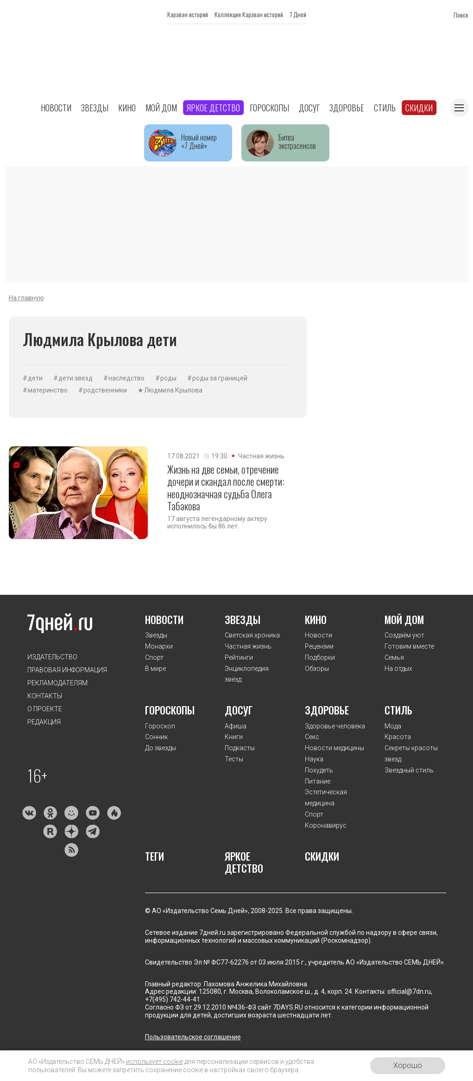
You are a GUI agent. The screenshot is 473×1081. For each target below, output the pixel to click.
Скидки (419, 108)
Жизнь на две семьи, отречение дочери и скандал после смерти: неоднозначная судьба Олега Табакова (225, 487)
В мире (155, 668)
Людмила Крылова (173, 390)
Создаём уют (404, 635)
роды (168, 378)
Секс (312, 736)
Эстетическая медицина (326, 797)
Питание (317, 781)
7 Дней (298, 14)
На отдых (398, 668)
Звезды (94, 108)
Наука (314, 759)
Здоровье (346, 108)
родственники (105, 390)
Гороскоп (160, 726)
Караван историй (187, 14)
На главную (26, 298)
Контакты (44, 696)
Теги (154, 856)
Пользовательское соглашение (193, 1037)
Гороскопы (269, 108)
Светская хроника (252, 635)
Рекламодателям (57, 683)
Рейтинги (239, 657)
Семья (394, 657)
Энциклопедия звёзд (247, 674)
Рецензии (319, 646)
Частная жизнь (261, 456)
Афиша (235, 726)
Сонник (156, 736)
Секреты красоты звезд (411, 753)
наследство (126, 378)
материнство (48, 390)
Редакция (44, 722)
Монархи (159, 646)
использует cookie (154, 1061)
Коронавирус (326, 825)
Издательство (52, 657)
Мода (393, 726)
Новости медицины (334, 748)
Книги (234, 736)
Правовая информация (67, 670)
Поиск (461, 14)
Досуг (309, 108)
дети (35, 378)
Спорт (154, 657)
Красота (398, 736)
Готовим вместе (409, 646)
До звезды (160, 748)
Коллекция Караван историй (248, 14)
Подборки (320, 657)
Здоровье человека (335, 726)
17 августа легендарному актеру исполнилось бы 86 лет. (217, 522)
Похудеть (319, 770)
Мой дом (161, 108)
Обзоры (317, 668)
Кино (127, 108)
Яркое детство (213, 108)
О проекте (44, 709)
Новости (56, 108)
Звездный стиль (409, 770)
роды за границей (219, 378)
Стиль (385, 108)
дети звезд (75, 378)
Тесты (234, 759)
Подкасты (240, 748)
